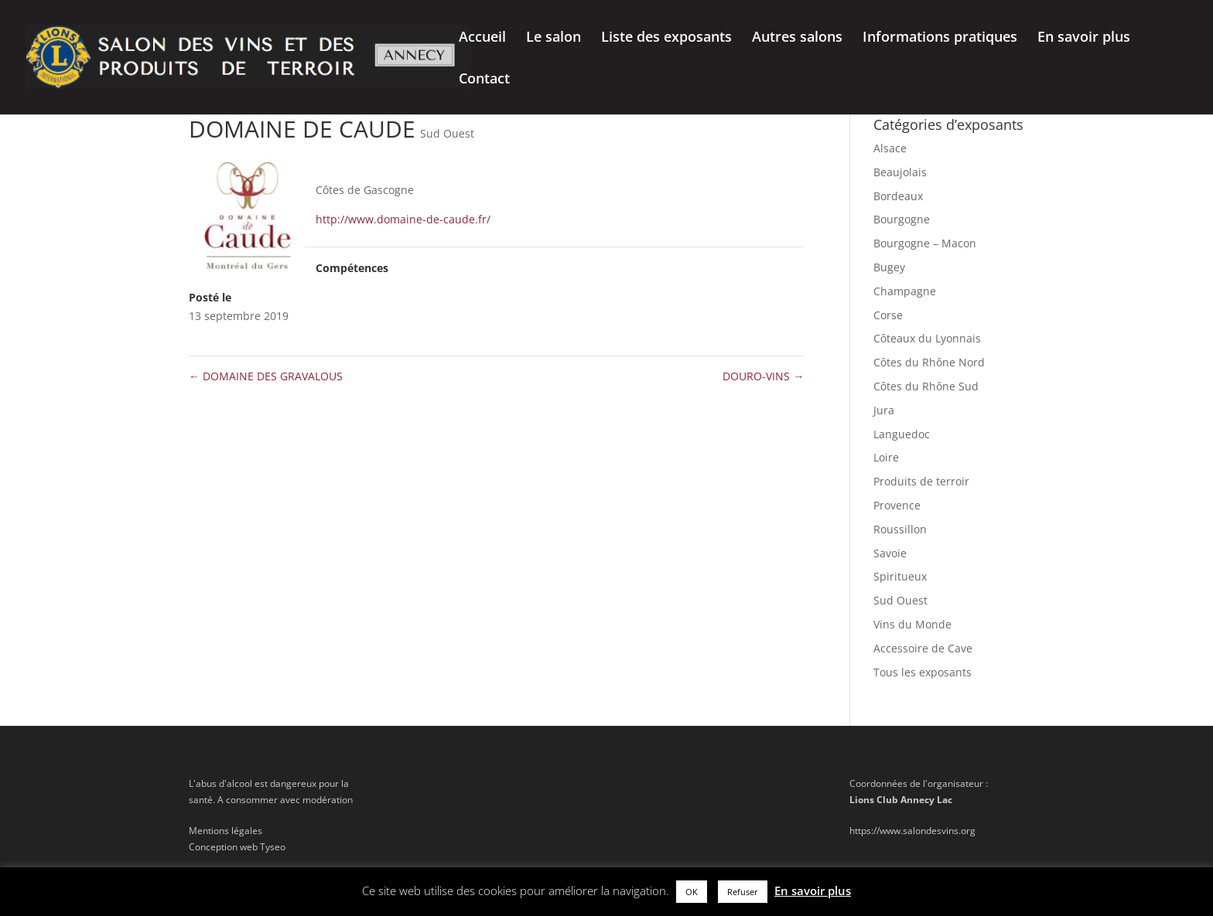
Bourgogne (901, 219)
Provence (897, 505)
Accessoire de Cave (922, 648)
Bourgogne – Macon (924, 243)
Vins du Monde (912, 624)
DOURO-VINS (763, 376)
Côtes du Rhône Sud (926, 386)
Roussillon (900, 529)
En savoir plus (1083, 38)
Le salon (553, 38)
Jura (883, 410)
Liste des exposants (666, 38)
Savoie (890, 553)
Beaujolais (900, 172)
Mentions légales (225, 830)
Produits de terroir (921, 481)
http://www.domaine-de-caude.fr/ (403, 219)
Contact (484, 80)
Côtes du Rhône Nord (929, 362)
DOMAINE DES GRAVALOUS (266, 376)
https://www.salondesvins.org (912, 830)
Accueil (482, 38)
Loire (886, 457)
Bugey (889, 267)
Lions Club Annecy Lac (900, 799)
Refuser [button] (742, 891)
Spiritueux (900, 576)
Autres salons (797, 38)
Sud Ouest (447, 133)
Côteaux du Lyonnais (927, 338)
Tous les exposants (922, 672)
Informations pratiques (940, 38)
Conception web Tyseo (237, 846)
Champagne (904, 291)
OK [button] (691, 891)
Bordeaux (898, 196)
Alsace (890, 148)
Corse (888, 315)
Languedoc (901, 434)
